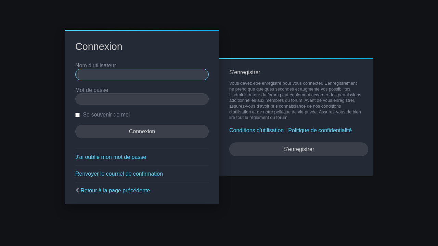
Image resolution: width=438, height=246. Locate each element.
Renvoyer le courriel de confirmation (119, 174)
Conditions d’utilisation (256, 130)
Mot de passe (91, 90)
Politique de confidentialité (320, 130)
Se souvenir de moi (102, 115)
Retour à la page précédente (115, 190)
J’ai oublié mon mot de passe (110, 157)
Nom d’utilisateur (95, 65)
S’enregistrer (298, 149)
